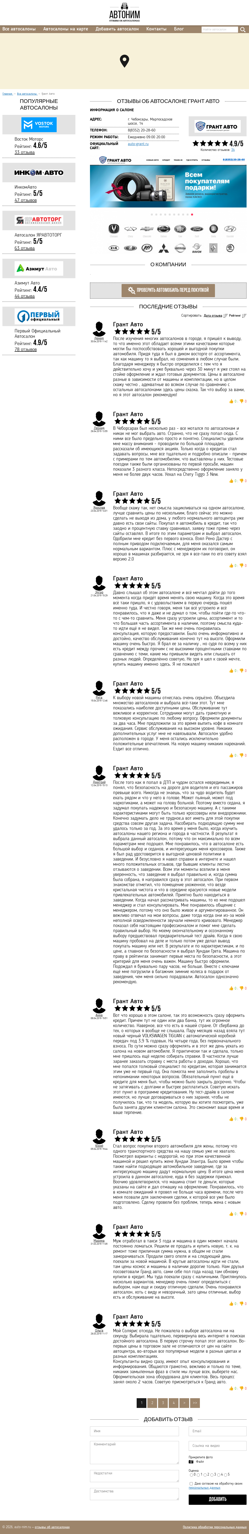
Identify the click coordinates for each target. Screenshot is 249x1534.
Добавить (218, 1499)
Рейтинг (235, 315)
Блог (179, 29)
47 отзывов (26, 200)
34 (233, 150)
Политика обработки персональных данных (215, 1527)
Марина (99, 1240)
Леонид (99, 428)
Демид (99, 338)
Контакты (156, 29)
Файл (200, 1461)
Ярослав (99, 507)
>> (195, 1403)
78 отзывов (26, 349)
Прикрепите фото (201, 1457)
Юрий (99, 1146)
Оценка (194, 1470)
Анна (99, 1015)
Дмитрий (99, 782)
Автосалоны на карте (65, 29)
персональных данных (204, 1487)
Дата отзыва (213, 315)
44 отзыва (25, 296)
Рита (99, 697)
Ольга (99, 1330)
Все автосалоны (19, 29)
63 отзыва (25, 248)
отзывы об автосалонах (52, 1527)
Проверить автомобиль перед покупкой (168, 290)
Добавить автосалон (117, 29)
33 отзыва (25, 152)
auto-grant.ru (138, 144)
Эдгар (99, 592)
